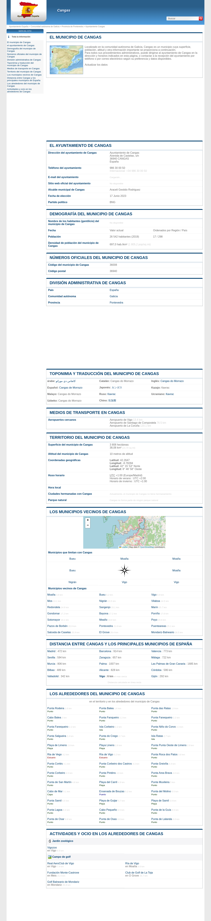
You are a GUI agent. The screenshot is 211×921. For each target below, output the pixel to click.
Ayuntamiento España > (20, 26)
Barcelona (105, 651)
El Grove (104, 632)
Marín (154, 607)
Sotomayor (53, 619)
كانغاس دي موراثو (66, 381)
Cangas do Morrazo (172, 381)
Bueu (72, 558)
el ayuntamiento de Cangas (81, 145)
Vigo (124, 582)
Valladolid (53, 676)
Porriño (155, 613)
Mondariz (56, 884)
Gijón (154, 676)
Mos (49, 601)
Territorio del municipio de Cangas (90, 437)
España (114, 290)
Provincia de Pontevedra (72, 26)
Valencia (156, 651)
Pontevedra (116, 302)
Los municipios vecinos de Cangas (88, 512)
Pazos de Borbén (57, 626)
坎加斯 (112, 400)
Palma (103, 663)
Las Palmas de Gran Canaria (168, 663)
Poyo (154, 619)
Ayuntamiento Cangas (95, 26)
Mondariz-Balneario (162, 632)
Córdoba (156, 670)
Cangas (63, 10)
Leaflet (123, 547)
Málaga (155, 657)
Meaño (103, 619)
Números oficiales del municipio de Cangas (99, 257)
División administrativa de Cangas (88, 283)
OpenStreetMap (147, 547)
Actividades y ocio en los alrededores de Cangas (106, 833)
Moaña (125, 558)
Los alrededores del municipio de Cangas (97, 694)
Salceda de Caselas (59, 632)
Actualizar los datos (96, 64)
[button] (87, 520)
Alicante (104, 670)
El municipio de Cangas (75, 37)
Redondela (53, 607)
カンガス (117, 387)
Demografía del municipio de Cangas (91, 214)
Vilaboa (155, 601)
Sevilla (51, 657)
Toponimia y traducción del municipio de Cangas (104, 373)
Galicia (114, 296)
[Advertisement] (124, 109)
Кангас (111, 394)
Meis (54, 875)
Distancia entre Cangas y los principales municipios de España (121, 644)
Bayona (103, 613)
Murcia (51, 663)
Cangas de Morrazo (70, 387)
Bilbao (51, 670)
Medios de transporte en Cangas (87, 412)
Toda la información (21, 37)
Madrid (51, 651)
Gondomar (53, 613)
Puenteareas (158, 626)
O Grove (134, 875)
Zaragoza (104, 657)
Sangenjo (104, 607)
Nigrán (72, 582)
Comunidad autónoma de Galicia (45, 26)
